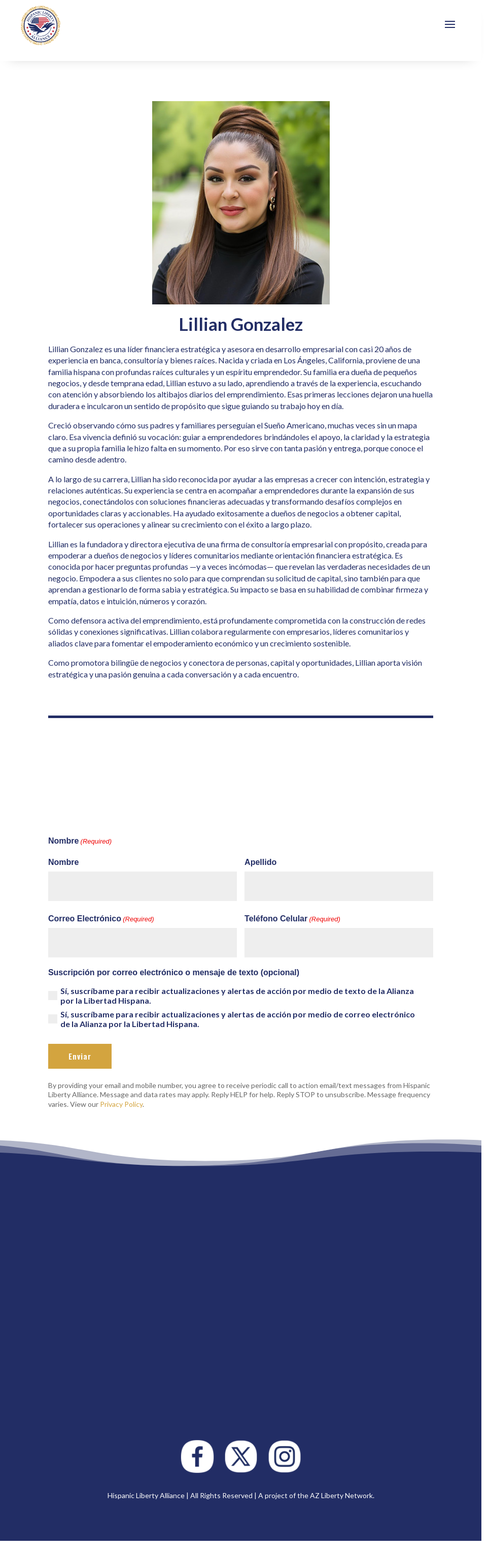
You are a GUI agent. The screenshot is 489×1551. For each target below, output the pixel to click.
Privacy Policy (121, 1104)
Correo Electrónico (101, 919)
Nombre (63, 862)
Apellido (260, 862)
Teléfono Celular (292, 919)
